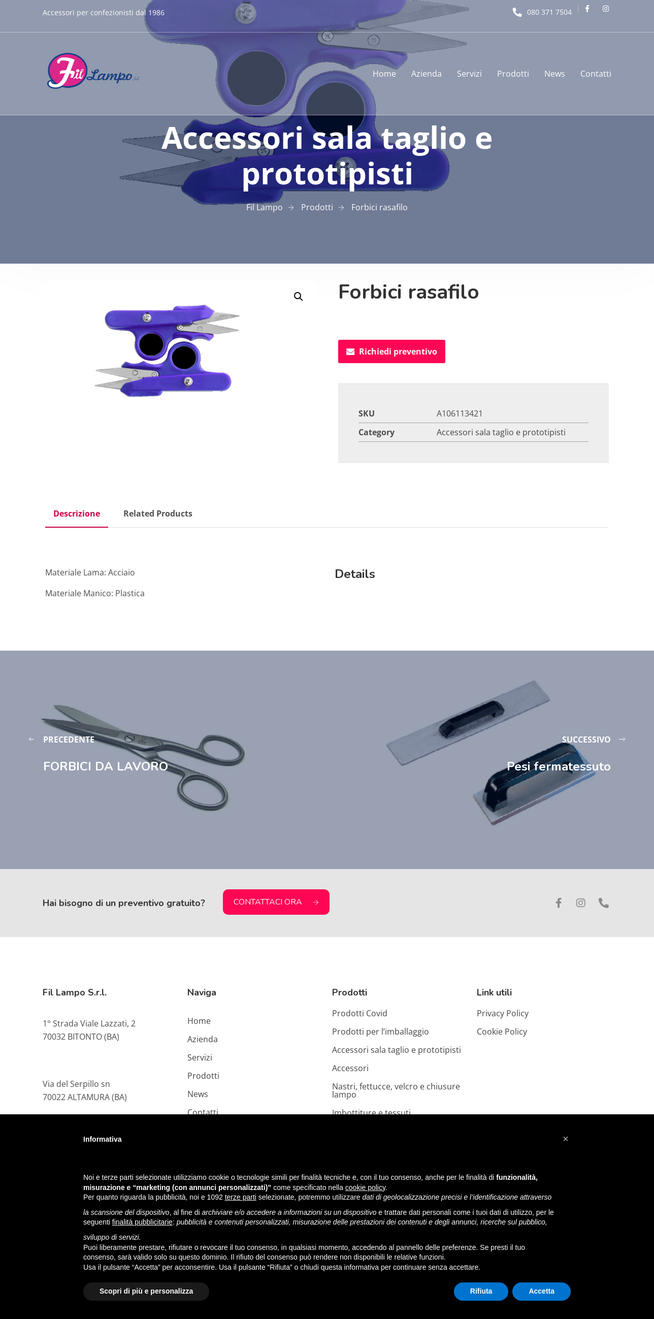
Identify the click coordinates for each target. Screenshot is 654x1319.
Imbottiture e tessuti (371, 1113)
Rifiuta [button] (481, 1291)
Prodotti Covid (359, 1013)
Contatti (595, 73)
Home (384, 73)
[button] (298, 296)
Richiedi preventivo (391, 351)
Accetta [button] (541, 1291)
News (554, 73)
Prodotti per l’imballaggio (380, 1031)
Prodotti (513, 73)
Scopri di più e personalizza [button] (146, 1291)
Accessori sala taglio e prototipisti (501, 432)
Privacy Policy (503, 1013)
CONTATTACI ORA (276, 902)
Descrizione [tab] (76, 513)
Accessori (350, 1068)
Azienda (426, 73)
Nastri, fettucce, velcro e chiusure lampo (396, 1090)
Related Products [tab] (157, 513)
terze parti (240, 1197)
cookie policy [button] (365, 1187)
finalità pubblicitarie (142, 1222)
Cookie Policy (502, 1031)
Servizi (469, 73)
